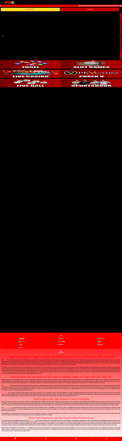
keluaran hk (7, 385)
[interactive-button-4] (91, 73)
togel (5, 360)
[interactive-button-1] (30, 64)
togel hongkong (8, 407)
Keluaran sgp (5, 392)
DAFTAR (30, 9)
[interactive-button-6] (91, 83)
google (26, 427)
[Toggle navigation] (2, 2)
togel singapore (31, 420)
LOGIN (90, 9)
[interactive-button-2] (91, 64)
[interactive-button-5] (30, 83)
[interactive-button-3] (30, 73)
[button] (2, 36)
